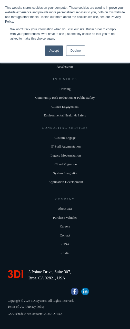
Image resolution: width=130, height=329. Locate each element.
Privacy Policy (35, 306)
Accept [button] (54, 50)
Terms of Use (16, 306)
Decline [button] (76, 50)
